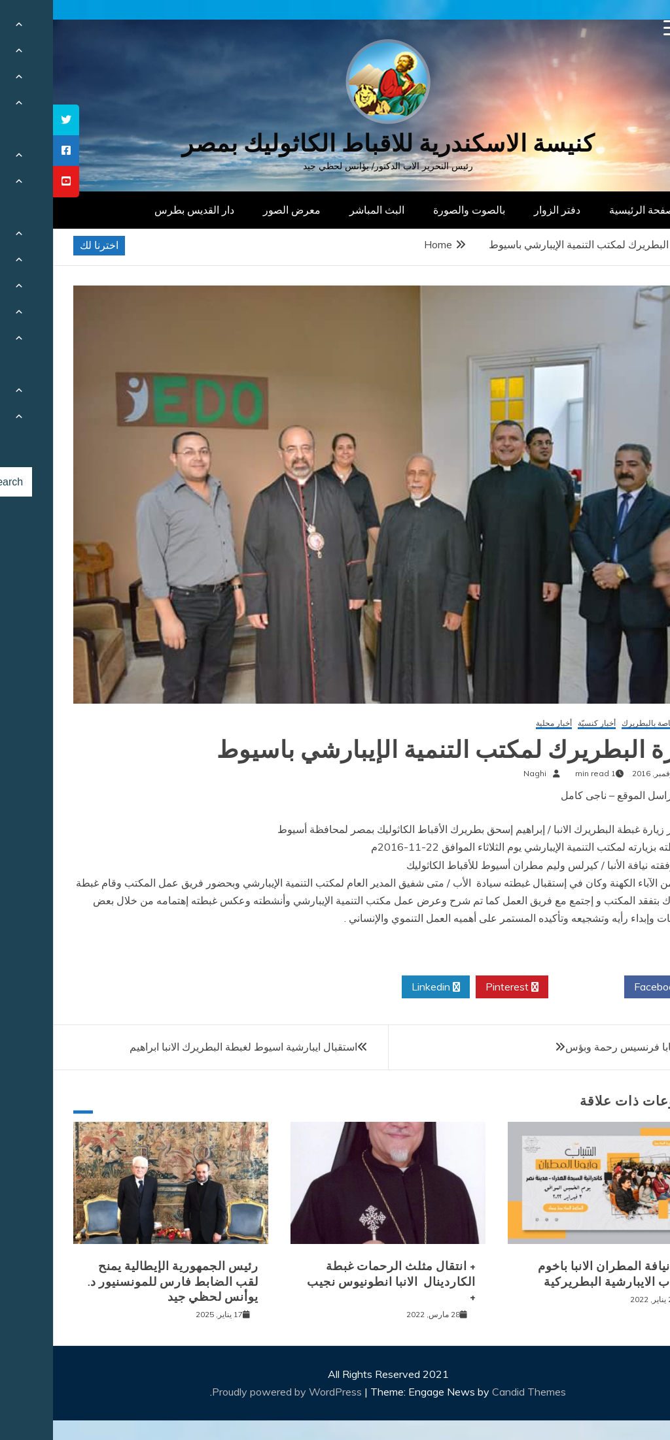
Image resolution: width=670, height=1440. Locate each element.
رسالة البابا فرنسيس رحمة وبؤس (584, 1046)
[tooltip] (13, 120)
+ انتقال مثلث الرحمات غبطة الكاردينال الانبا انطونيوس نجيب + (338, 1281)
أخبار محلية (501, 723)
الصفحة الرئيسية (591, 209)
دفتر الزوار (504, 209)
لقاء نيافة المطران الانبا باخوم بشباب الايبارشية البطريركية (562, 1273)
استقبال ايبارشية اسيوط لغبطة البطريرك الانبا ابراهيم (190, 1046)
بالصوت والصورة (416, 209)
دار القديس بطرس (141, 209)
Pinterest (458, 987)
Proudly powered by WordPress (235, 1391)
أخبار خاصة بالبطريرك (604, 723)
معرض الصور (239, 209)
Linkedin (383, 987)
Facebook (609, 987)
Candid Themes (476, 1391)
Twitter (533, 987)
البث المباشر (323, 209)
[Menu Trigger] (619, 28)
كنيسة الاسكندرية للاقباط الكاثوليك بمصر (335, 143)
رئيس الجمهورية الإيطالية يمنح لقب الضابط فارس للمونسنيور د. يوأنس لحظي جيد (120, 1281)
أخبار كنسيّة (544, 723)
